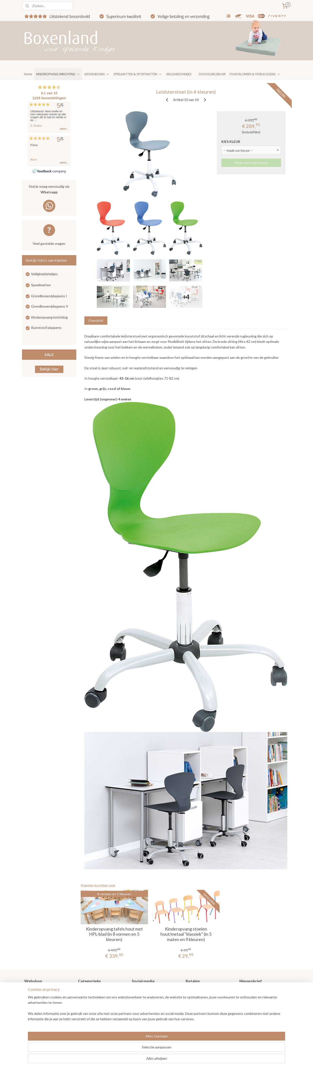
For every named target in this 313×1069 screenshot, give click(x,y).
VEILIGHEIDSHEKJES (178, 74)
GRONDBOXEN (97, 74)
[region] (124, 1049)
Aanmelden (252, 1007)
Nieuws (30, 996)
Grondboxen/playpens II (49, 306)
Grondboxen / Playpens (96, 990)
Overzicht (95, 320)
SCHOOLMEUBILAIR (212, 74)
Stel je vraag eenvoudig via (49, 189)
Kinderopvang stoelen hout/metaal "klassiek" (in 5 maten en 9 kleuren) (185, 934)
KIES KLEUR (230, 141)
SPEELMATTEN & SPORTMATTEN (137, 74)
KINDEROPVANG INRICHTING (58, 74)
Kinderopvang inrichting (49, 317)
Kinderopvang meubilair (96, 1012)
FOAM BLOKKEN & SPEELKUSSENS (254, 74)
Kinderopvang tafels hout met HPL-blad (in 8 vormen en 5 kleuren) (114, 934)
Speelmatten (41, 285)
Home (28, 74)
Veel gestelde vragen (49, 243)
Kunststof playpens (46, 327)
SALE (49, 354)
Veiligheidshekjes (44, 274)
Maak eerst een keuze (251, 163)
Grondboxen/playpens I (49, 296)
